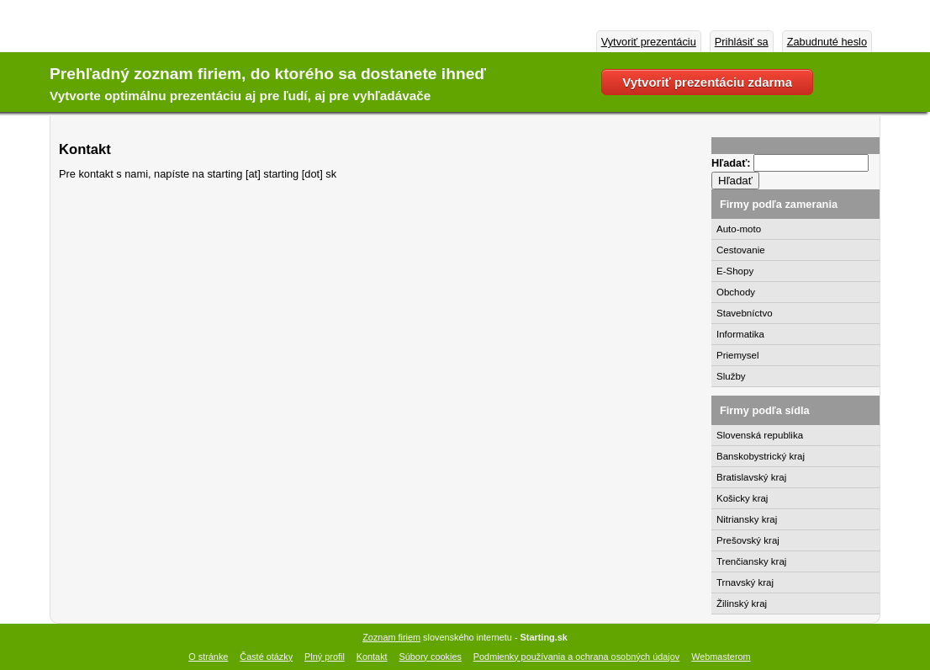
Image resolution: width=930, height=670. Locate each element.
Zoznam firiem (391, 637)
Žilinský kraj (741, 603)
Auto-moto (738, 229)
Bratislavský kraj (751, 477)
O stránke (208, 656)
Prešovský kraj (747, 540)
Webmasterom (721, 656)
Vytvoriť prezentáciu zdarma (707, 82)
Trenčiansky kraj (751, 561)
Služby (731, 376)
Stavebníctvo (744, 313)
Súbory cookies (430, 656)
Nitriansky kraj (746, 519)
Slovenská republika (759, 435)
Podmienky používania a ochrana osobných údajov (576, 656)
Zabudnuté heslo (827, 41)
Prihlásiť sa (742, 41)
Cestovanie (740, 250)
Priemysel (737, 355)
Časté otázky (266, 656)
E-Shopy (734, 271)
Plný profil (324, 656)
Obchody (735, 292)
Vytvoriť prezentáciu (648, 41)
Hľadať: (732, 163)
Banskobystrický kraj (760, 456)
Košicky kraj (742, 498)
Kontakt (372, 656)
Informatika (740, 334)
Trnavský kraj (745, 582)
